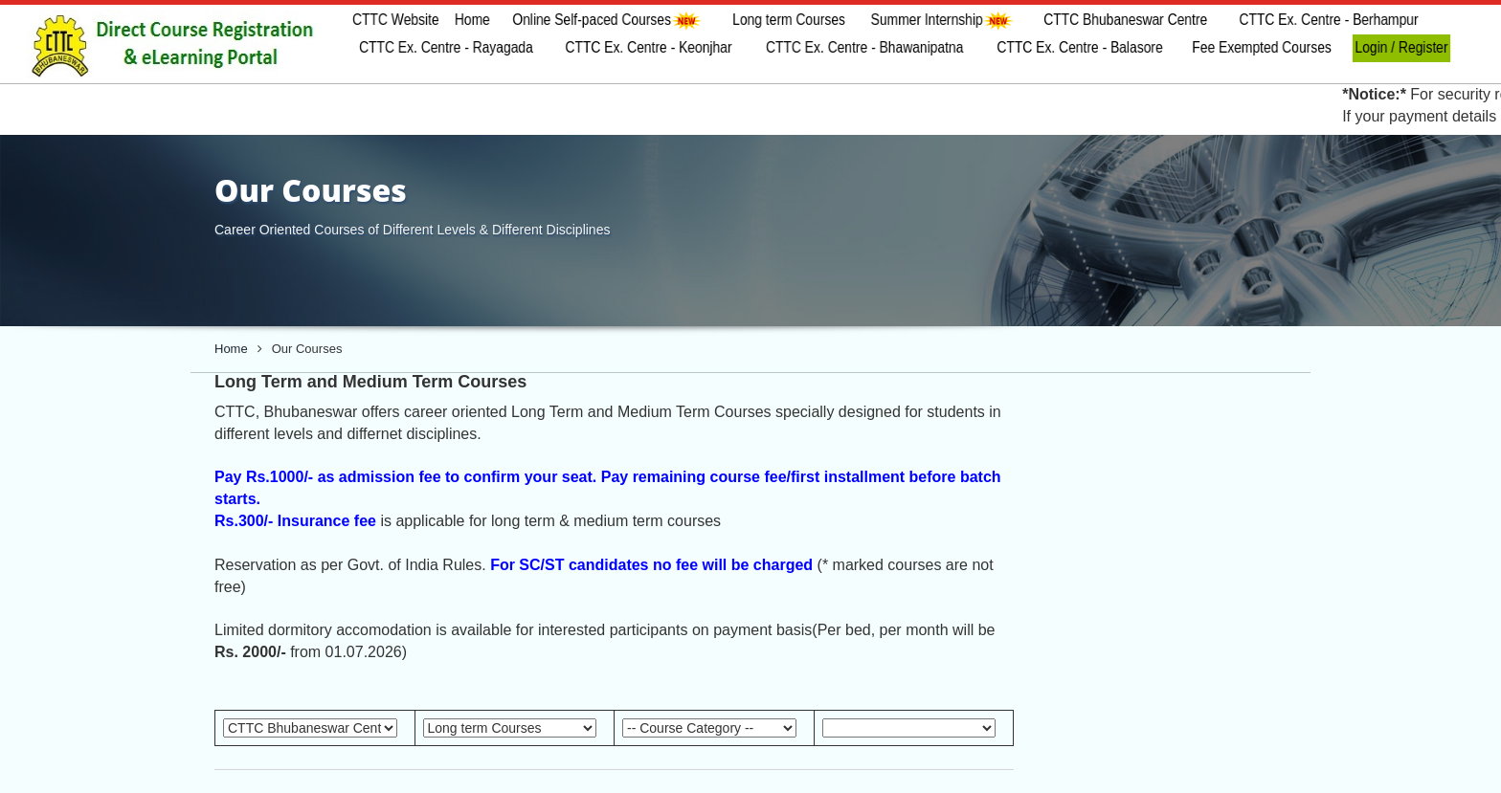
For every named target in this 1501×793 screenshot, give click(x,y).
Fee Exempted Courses (1262, 47)
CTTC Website (395, 19)
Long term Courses (788, 19)
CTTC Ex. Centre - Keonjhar (648, 47)
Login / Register (1401, 47)
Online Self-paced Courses (608, 21)
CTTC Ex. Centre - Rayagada (446, 47)
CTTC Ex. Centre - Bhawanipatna (864, 47)
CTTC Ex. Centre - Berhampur (1329, 19)
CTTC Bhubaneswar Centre (1125, 19)
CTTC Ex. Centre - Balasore (1080, 47)
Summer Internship (942, 21)
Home (471, 19)
